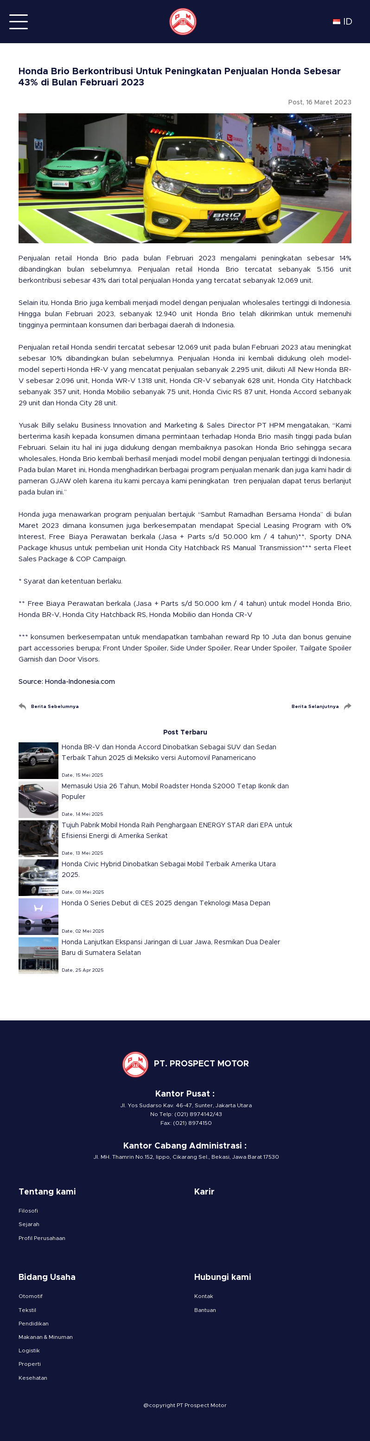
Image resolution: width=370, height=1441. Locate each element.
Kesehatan (33, 1378)
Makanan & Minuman (46, 1337)
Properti (30, 1364)
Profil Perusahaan (42, 1238)
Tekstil (27, 1310)
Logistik (29, 1350)
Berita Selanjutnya (315, 706)
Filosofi (28, 1211)
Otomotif (31, 1296)
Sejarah (29, 1224)
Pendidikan (34, 1323)
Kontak (203, 1296)
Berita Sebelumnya (55, 706)
